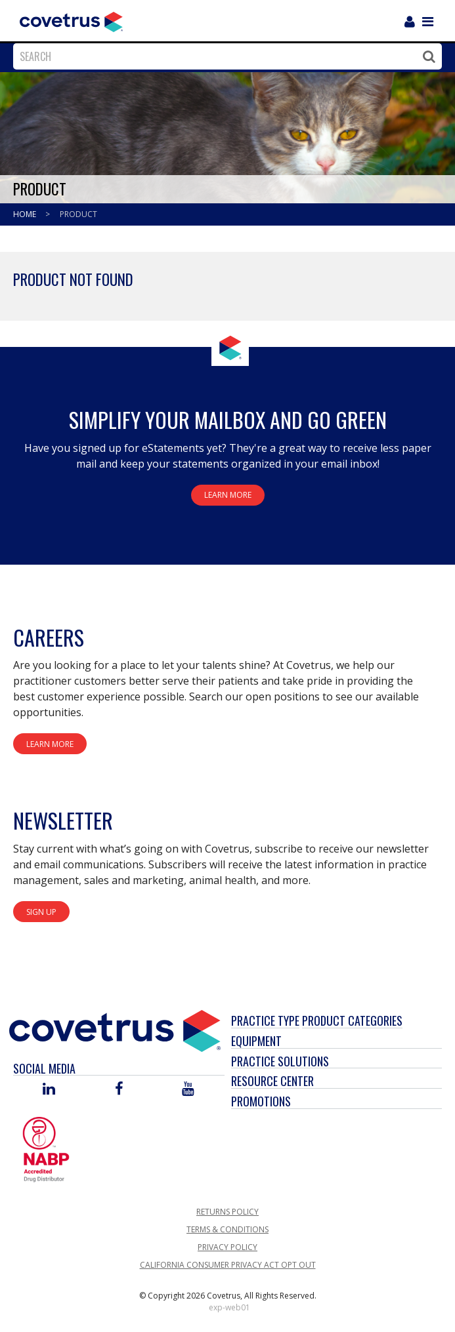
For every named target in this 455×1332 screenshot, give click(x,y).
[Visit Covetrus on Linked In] (49, 1089)
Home (25, 214)
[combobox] (224, 56)
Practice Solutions (280, 1061)
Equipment (256, 1040)
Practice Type (265, 1020)
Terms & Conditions (227, 1229)
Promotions (261, 1101)
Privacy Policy (227, 1247)
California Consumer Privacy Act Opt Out (228, 1264)
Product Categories (352, 1020)
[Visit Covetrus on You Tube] (188, 1089)
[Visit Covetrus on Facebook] (119, 1089)
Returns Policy (227, 1211)
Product (78, 214)
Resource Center (272, 1080)
